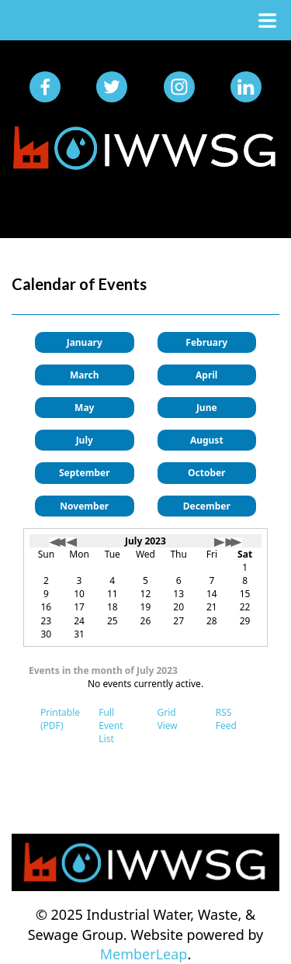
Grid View (168, 719)
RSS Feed (226, 719)
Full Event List (111, 725)
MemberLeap (144, 954)
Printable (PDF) (60, 719)
